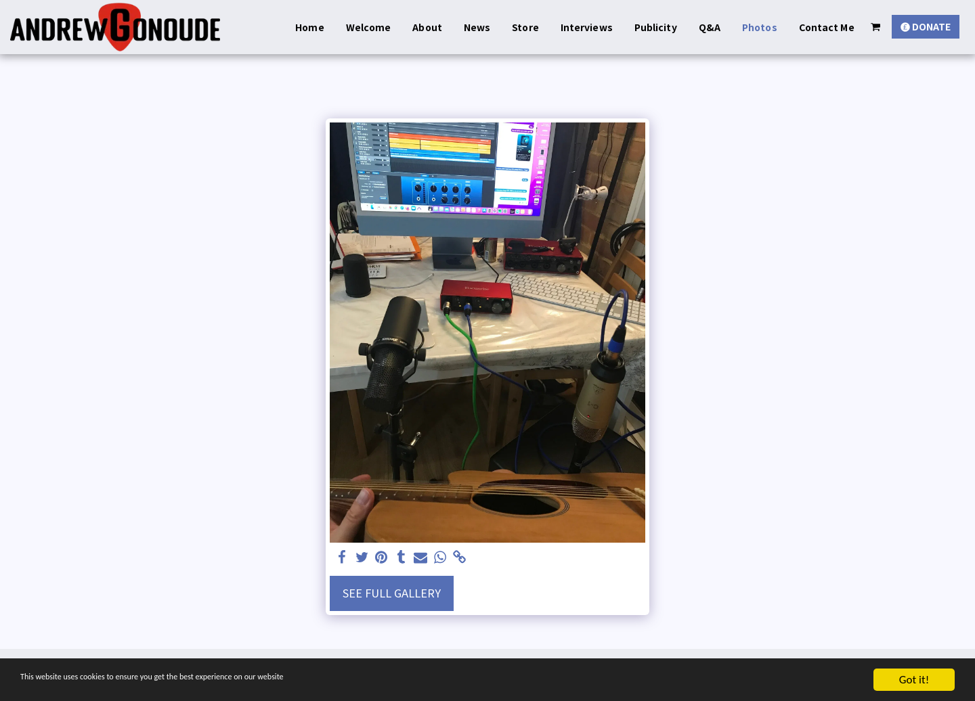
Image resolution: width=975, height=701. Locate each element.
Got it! (914, 680)
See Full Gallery (392, 593)
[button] (876, 27)
